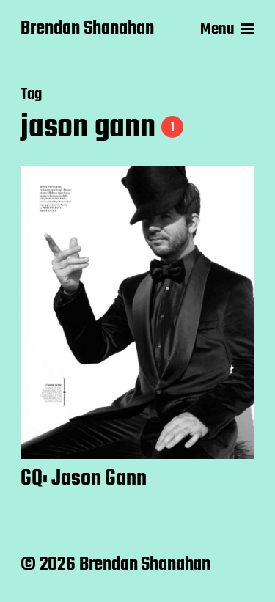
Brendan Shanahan (87, 29)
